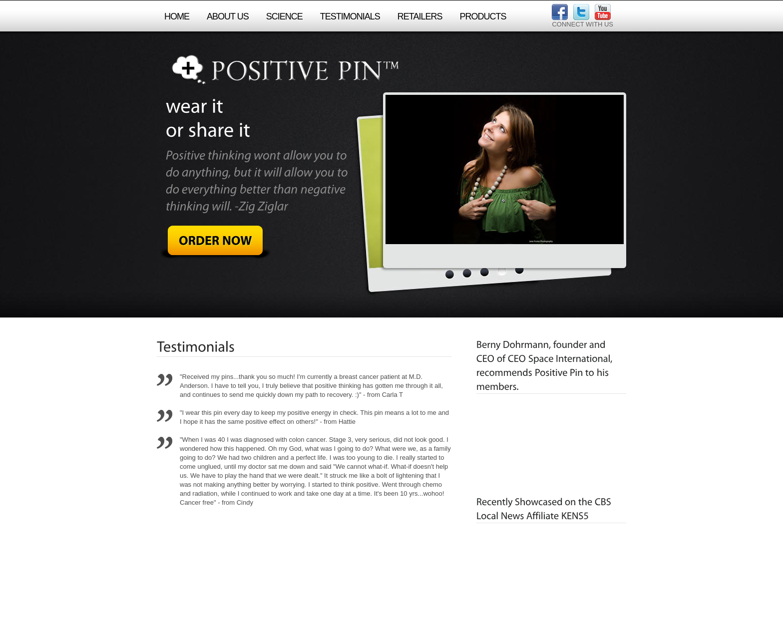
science (284, 16)
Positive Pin (284, 70)
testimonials (350, 16)
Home (176, 16)
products (482, 16)
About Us (228, 16)
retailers (419, 16)
